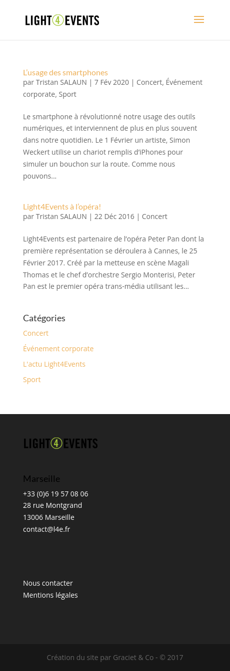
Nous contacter (48, 583)
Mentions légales (50, 595)
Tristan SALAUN (61, 82)
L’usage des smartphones (65, 72)
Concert (149, 82)
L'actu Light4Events (54, 364)
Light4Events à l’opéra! (62, 206)
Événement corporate (58, 348)
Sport (67, 94)
